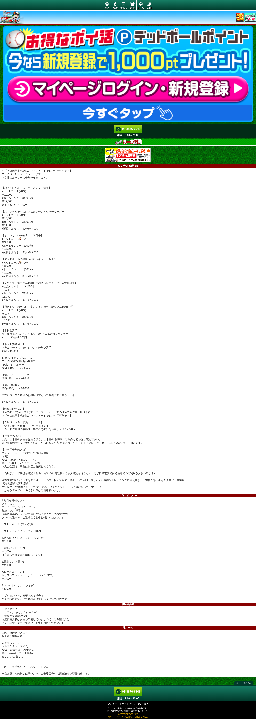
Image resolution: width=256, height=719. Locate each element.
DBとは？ (143, 703)
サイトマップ (129, 703)
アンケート (113, 703)
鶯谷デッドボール (116, 717)
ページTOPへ (244, 683)
